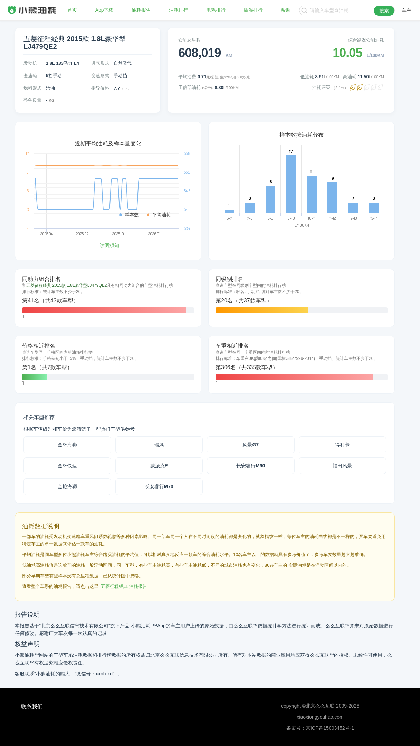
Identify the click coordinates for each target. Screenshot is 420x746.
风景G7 (250, 444)
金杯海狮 (67, 444)
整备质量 (32, 100)
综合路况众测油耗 (366, 40)
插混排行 (253, 10)
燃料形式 (32, 88)
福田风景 (342, 465)
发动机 (30, 63)
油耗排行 (178, 10)
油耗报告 (141, 10)
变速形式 (100, 75)
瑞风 (159, 444)
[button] (23, 316)
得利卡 (342, 444)
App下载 (104, 10)
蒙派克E (159, 465)
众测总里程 (189, 40)
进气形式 (100, 63)
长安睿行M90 (250, 465)
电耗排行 (216, 10)
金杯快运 (67, 465)
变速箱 (30, 75)
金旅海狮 (67, 486)
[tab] (108, 298)
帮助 (285, 10)
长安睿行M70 (159, 486)
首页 (72, 10)
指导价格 (100, 88)
